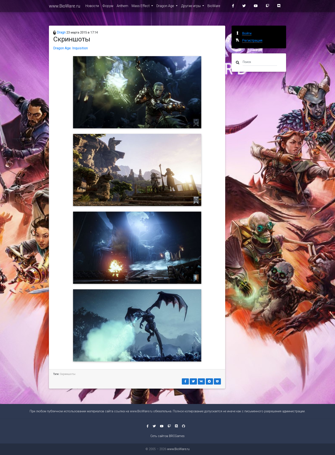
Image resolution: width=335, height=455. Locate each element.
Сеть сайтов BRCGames (167, 436)
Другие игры (191, 7)
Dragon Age (165, 7)
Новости (92, 7)
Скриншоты (67, 374)
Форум (107, 7)
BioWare (213, 7)
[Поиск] (260, 62)
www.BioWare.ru (64, 6)
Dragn (59, 32)
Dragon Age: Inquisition (70, 48)
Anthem (122, 7)
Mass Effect (141, 7)
